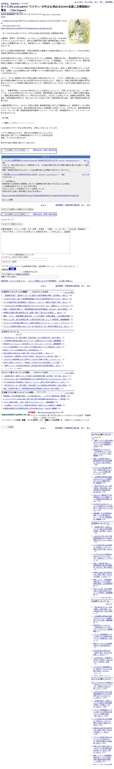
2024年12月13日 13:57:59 (47, 160)
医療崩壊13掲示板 (72, 205)
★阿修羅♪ (5, 4)
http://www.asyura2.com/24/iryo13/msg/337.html (12, 12)
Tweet (3, 17)
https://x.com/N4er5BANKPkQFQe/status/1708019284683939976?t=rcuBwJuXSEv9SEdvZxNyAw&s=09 (40, 195)
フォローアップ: (7, 220)
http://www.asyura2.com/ (47, 416)
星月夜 (11, 174)
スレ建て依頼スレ (66, 285)
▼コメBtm (88, 2)
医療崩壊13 (15, 4)
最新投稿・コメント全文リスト (13, 285)
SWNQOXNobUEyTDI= (71, 160)
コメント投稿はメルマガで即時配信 (42, 285)
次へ (96, 2)
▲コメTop (78, 2)
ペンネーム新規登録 (21, 160)
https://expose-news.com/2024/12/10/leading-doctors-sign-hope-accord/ (26, 28)
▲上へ (43, 205)
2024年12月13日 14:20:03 (27, 174)
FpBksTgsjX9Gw (46, 14)
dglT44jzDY (61, 160)
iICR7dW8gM (42, 174)
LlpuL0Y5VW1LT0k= (51, 174)
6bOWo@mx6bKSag (56, 14)
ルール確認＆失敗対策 (21, 278)
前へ (101, 2)
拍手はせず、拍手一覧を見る (44, 150)
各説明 (67, 231)
